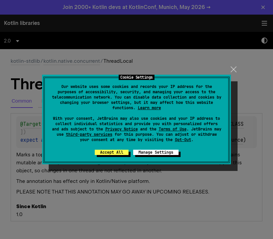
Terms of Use (173, 129)
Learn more (149, 108)
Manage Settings (155, 152)
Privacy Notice (121, 129)
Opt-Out (183, 139)
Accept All (111, 152)
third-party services (89, 134)
